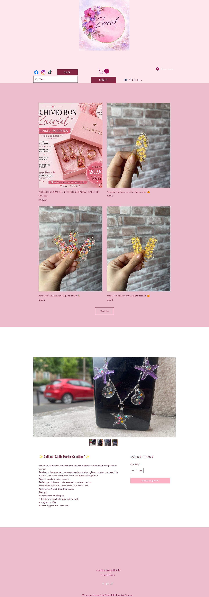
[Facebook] (36, 72)
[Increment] (141, 470)
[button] (104, 71)
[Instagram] (43, 72)
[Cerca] (55, 79)
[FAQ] (67, 72)
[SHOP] (103, 80)
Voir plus (104, 311)
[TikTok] (50, 72)
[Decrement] (133, 470)
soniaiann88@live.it (108, 570)
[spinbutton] (136, 470)
